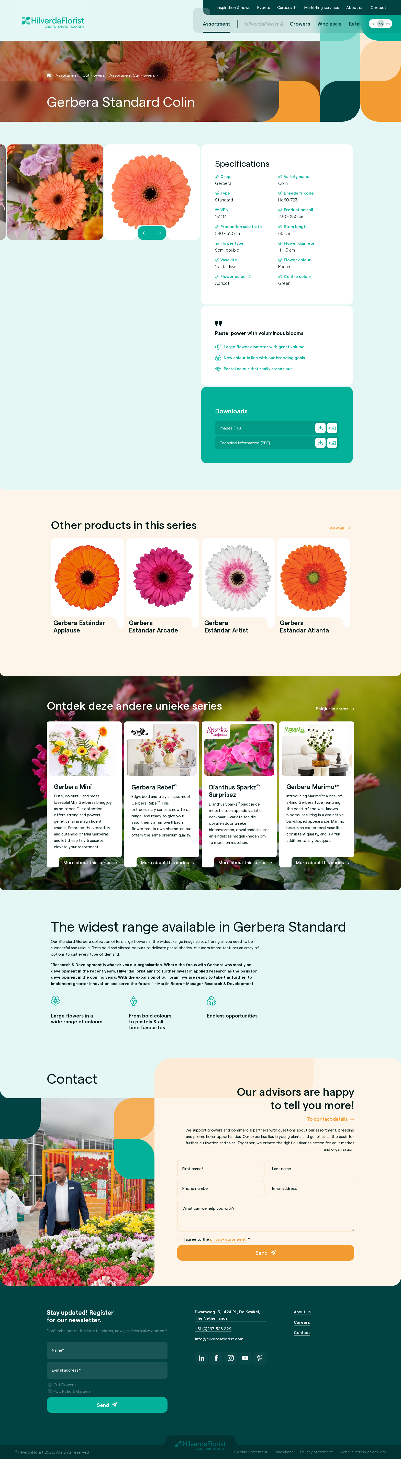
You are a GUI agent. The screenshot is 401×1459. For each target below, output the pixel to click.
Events (263, 7)
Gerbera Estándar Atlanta (304, 629)
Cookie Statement (251, 1451)
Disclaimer (284, 1451)
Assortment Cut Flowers (132, 75)
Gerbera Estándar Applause (79, 629)
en (374, 23)
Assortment (66, 75)
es (382, 23)
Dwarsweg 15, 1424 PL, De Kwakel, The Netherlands (227, 1314)
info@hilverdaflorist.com (219, 1338)
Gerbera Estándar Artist (226, 629)
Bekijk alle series (332, 708)
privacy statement (228, 1239)
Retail (349, 23)
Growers (294, 23)
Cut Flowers (94, 75)
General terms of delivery (363, 1451)
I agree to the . (214, 1239)
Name (58, 1350)
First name (193, 1168)
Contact (378, 7)
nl (367, 23)
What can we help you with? (208, 1208)
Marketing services (321, 7)
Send (261, 1253)
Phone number (195, 1188)
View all (337, 527)
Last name (281, 1168)
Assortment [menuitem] (210, 23)
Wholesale (323, 23)
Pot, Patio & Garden (69, 1391)
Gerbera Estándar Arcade (153, 629)
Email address (284, 1188)
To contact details (327, 1119)
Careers (284, 7)
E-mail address (66, 1369)
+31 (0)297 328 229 (213, 1328)
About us (354, 7)
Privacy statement (316, 1451)
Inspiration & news (233, 7)
